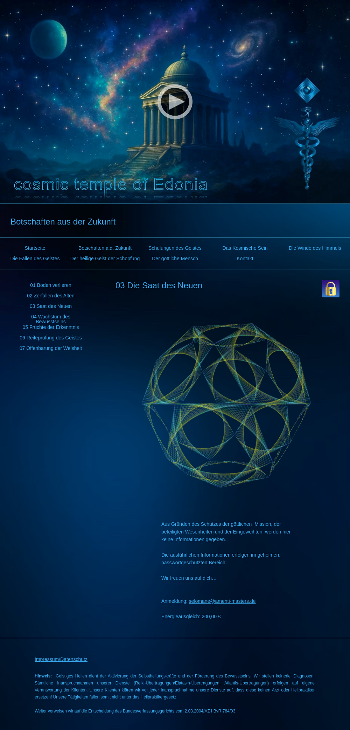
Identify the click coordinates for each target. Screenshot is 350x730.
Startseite (34, 248)
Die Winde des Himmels (315, 248)
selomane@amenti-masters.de (222, 601)
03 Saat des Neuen (51, 306)
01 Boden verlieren (50, 285)
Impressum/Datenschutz (61, 659)
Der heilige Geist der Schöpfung (105, 258)
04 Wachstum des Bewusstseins (50, 318)
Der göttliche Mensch (175, 258)
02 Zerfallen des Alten (50, 295)
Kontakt (245, 258)
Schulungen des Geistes (175, 248)
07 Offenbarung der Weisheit (51, 348)
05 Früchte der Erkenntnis (50, 327)
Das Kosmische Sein (244, 248)
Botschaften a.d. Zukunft (105, 248)
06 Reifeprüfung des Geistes (51, 337)
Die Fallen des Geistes (35, 258)
